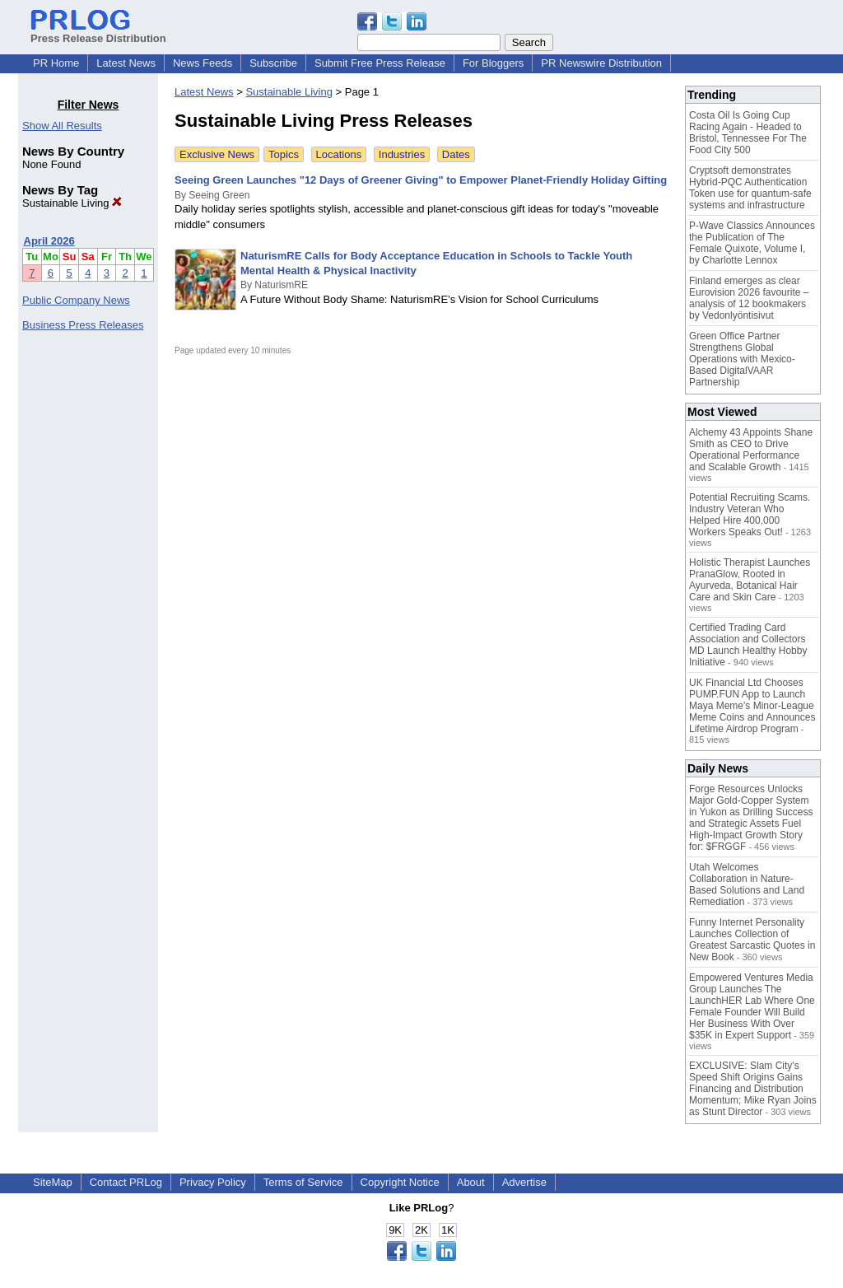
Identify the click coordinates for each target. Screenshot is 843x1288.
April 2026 (49, 241)
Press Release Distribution (98, 32)
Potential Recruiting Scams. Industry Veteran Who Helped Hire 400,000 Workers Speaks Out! (749, 515)
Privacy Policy (212, 1182)
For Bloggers (493, 63)
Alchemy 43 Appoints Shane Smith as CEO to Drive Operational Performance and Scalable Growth (751, 450)
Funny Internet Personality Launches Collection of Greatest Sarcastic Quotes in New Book (752, 940)
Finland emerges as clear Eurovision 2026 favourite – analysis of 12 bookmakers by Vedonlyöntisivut (748, 298)
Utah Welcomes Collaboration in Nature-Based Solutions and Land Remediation (746, 884)
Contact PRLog (126, 1182)
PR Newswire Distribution (601, 63)
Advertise (524, 1182)
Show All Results (62, 125)
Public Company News (76, 300)
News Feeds (202, 63)
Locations (339, 154)
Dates (456, 154)
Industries (402, 154)
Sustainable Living (72, 203)
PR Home (56, 63)
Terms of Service (303, 1182)
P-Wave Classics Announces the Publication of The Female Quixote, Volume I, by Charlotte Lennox (752, 243)
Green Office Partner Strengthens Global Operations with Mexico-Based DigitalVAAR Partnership (742, 359)
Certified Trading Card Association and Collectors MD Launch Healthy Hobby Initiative (748, 645)
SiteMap (52, 1182)
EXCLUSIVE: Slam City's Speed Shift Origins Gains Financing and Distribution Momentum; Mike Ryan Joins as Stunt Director (753, 1089)
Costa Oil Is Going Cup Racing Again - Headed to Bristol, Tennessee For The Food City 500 (748, 133)
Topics (283, 154)
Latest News (126, 63)
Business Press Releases (82, 325)
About (471, 1182)
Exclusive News (216, 154)
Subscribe (273, 63)
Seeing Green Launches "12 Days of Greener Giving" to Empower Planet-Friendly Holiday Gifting (421, 180)
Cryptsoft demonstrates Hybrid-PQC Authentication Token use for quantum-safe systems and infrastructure (750, 188)
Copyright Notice (400, 1182)
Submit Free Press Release (379, 63)
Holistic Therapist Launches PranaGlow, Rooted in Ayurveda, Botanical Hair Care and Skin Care (749, 580)
